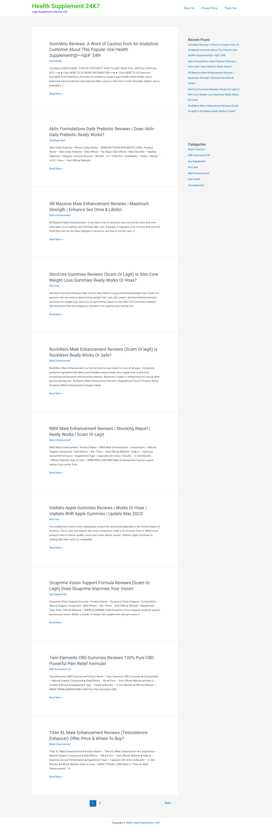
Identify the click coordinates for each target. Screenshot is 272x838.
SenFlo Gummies (198, 259)
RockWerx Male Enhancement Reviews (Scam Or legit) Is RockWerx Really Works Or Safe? (213, 110)
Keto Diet (54, 285)
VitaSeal (193, 223)
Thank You (231, 8)
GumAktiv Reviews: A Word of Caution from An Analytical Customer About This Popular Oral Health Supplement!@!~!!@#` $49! (100, 49)
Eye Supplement (58, 594)
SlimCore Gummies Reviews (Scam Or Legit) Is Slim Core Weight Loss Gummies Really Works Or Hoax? (213, 93)
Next (168, 803)
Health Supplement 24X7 (66, 6)
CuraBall (229, 253)
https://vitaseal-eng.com (202, 236)
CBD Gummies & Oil (60, 669)
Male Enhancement (60, 215)
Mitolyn (192, 211)
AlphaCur (193, 248)
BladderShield (215, 253)
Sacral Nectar (207, 248)
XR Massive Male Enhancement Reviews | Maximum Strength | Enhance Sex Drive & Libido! (212, 77)
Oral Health (55, 61)
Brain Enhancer (196, 153)
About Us (193, 8)
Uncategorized (57, 140)
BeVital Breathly (197, 253)
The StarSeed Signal (228, 248)
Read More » (56, 94)
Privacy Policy (212, 8)
